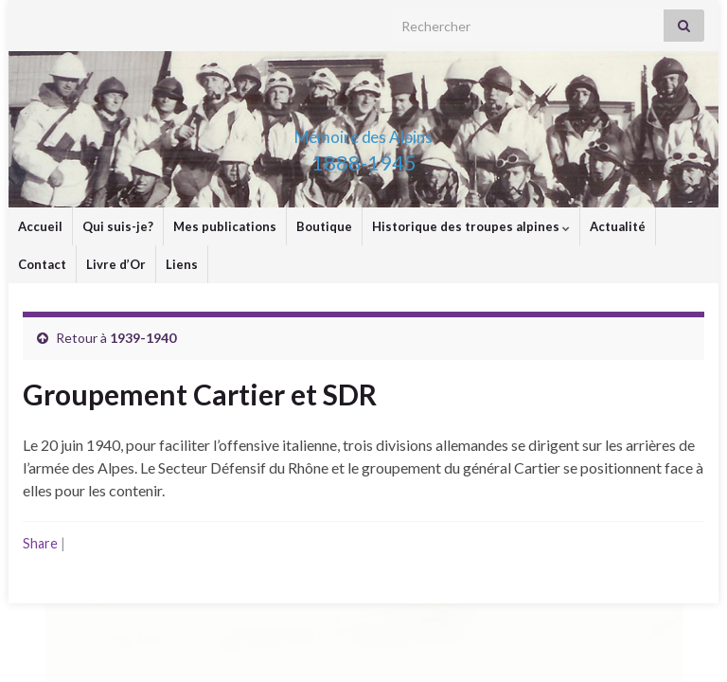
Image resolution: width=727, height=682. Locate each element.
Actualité (618, 226)
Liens (182, 264)
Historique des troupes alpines (471, 226)
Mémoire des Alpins (363, 131)
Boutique (324, 226)
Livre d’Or (116, 264)
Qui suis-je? (117, 226)
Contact (42, 264)
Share (40, 543)
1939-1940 (143, 338)
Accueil (40, 226)
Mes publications (224, 226)
